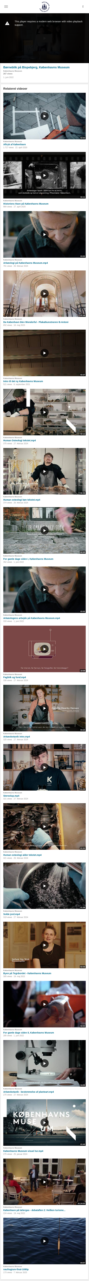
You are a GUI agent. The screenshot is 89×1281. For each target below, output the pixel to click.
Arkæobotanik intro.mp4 (16, 736)
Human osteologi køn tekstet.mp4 (21, 499)
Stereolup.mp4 (11, 795)
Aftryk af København (14, 144)
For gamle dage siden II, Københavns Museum (28, 1032)
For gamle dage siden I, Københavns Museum (28, 559)
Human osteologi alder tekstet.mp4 (22, 855)
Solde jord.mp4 (11, 914)
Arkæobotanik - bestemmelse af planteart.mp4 (28, 1092)
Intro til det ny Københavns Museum (23, 381)
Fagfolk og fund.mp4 (14, 677)
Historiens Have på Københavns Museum (26, 203)
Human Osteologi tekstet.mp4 (19, 440)
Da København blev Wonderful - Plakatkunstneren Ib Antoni (35, 322)
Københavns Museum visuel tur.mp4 (23, 1151)
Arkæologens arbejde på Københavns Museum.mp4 (31, 618)
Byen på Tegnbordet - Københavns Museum (27, 973)
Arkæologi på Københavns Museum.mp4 (25, 263)
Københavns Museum (12, 71)
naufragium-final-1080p (16, 1269)
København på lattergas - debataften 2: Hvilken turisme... (34, 1210)
